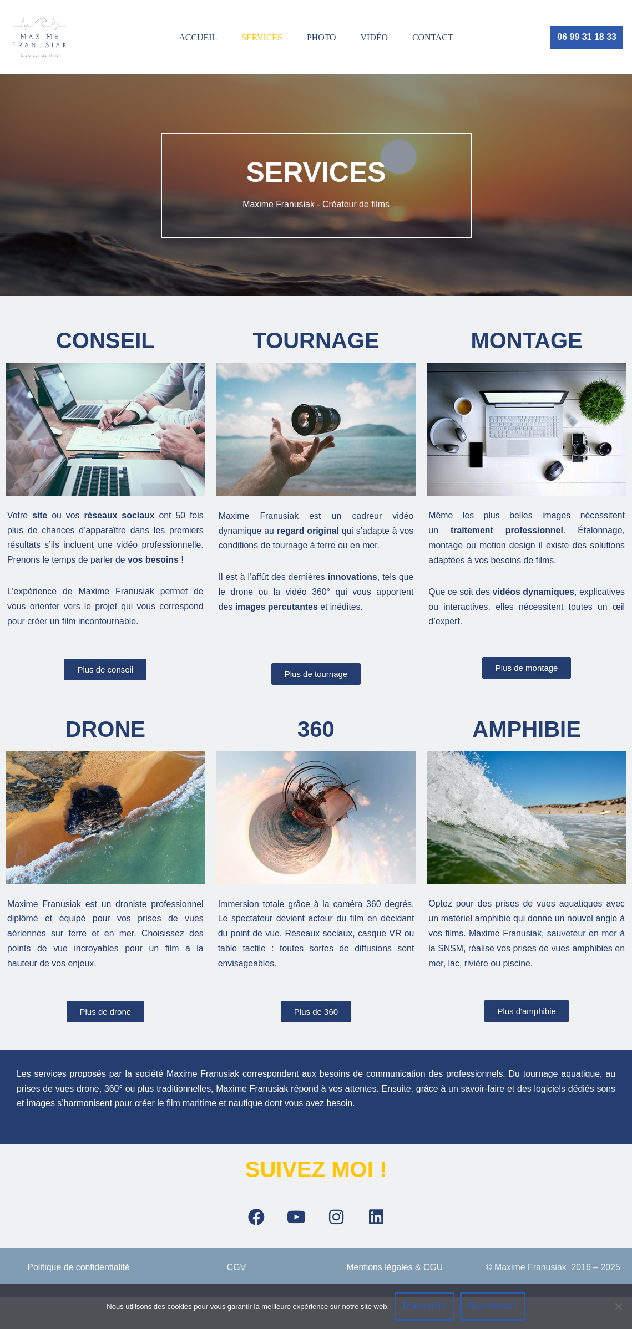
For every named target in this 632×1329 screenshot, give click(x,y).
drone (105, 730)
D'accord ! (424, 1306)
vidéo (374, 37)
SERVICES (261, 37)
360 (316, 730)
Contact (433, 37)
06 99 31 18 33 (586, 37)
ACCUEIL (197, 37)
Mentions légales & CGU (394, 1270)
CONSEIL (105, 340)
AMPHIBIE (526, 730)
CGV (236, 1270)
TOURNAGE (315, 340)
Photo (321, 37)
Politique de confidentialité (78, 1270)
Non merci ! (492, 1306)
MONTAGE (526, 340)
